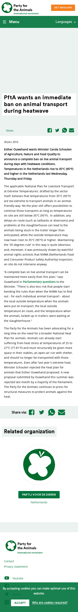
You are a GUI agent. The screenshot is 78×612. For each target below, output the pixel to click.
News (10, 130)
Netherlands (39, 474)
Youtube (13, 578)
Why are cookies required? (49, 603)
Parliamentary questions (39, 282)
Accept (20, 603)
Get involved (63, 8)
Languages (63, 21)
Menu (11, 22)
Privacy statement (16, 566)
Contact (9, 561)
